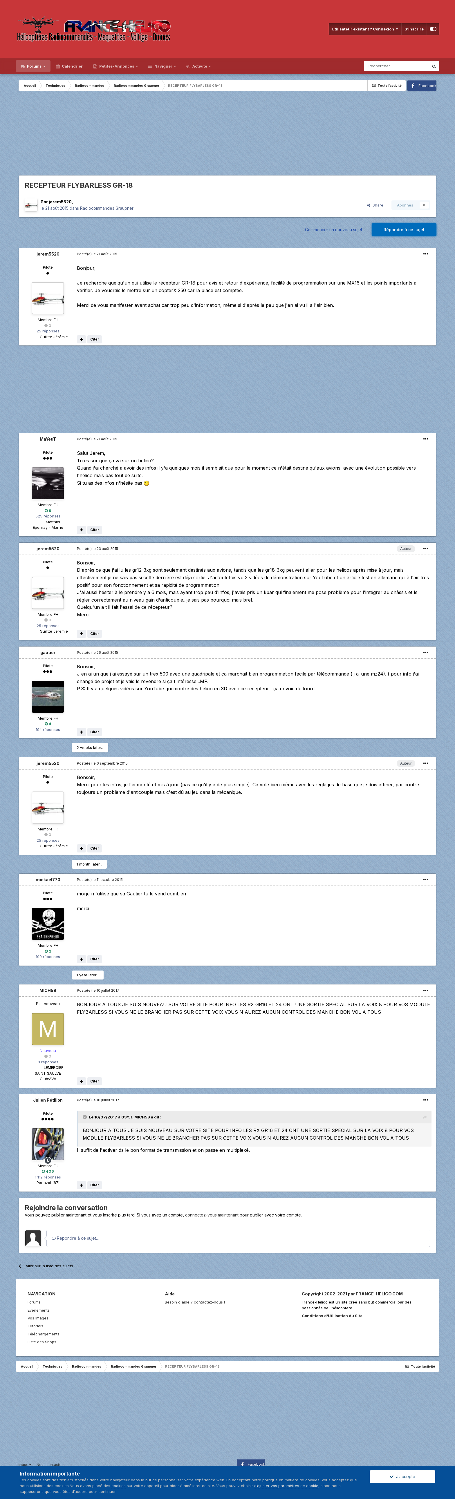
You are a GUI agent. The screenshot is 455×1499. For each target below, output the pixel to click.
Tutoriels (35, 1326)
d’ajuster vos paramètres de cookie (286, 1485)
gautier (47, 652)
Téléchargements (43, 1334)
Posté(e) (97, 254)
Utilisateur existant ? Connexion (365, 29)
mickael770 (48, 879)
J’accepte (402, 1476)
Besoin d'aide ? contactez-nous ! (195, 1302)
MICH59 (47, 990)
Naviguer (163, 66)
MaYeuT (48, 439)
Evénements (39, 1310)
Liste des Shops (42, 1341)
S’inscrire (414, 29)
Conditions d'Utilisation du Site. (333, 1315)
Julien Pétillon (48, 1100)
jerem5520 (60, 201)
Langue (23, 1464)
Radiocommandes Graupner (106, 208)
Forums (34, 66)
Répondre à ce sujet (404, 229)
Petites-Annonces (116, 66)
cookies (118, 1485)
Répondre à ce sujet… (75, 1238)
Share (375, 205)
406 (48, 1171)
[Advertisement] (227, 134)
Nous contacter (50, 1464)
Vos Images (38, 1318)
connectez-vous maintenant (212, 1214)
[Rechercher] (396, 66)
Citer (94, 339)
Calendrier (72, 66)
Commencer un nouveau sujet (333, 229)
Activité (200, 66)
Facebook (427, 85)
